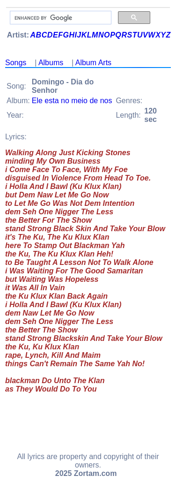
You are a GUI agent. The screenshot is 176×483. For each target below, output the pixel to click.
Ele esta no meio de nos (72, 101)
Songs (15, 63)
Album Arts (93, 63)
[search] (60, 18)
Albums (50, 63)
